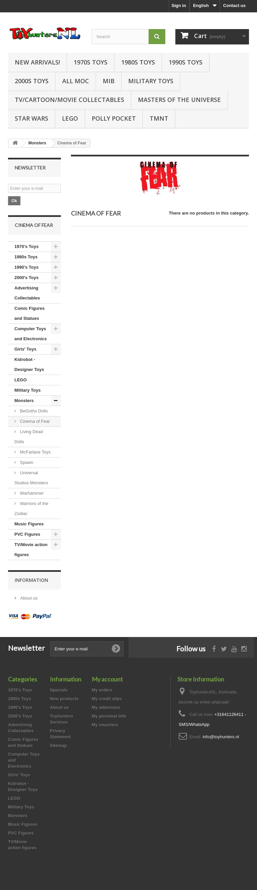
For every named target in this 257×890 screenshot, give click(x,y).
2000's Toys (26, 277)
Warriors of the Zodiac (31, 508)
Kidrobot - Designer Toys (29, 364)
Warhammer (31, 493)
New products (64, 698)
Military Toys (150, 81)
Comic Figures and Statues (29, 313)
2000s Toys (32, 81)
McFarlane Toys (35, 452)
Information (31, 580)
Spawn (26, 462)
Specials (59, 689)
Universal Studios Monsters (31, 477)
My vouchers (105, 724)
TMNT (159, 118)
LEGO (70, 118)
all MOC (75, 81)
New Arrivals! (37, 62)
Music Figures (29, 523)
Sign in (179, 5)
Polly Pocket (114, 118)
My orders (102, 689)
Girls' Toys (25, 349)
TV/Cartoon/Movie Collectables (69, 100)
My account (107, 679)
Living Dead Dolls (28, 436)
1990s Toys (185, 62)
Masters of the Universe (179, 100)
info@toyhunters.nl (221, 736)
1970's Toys (26, 246)
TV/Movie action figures (31, 549)
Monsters (24, 400)
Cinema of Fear (34, 421)
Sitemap (58, 745)
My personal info (109, 716)
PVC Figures (27, 534)
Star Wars (31, 118)
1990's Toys (26, 267)
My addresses (106, 707)
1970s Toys (90, 62)
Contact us (234, 5)
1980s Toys (138, 62)
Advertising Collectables (27, 292)
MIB (108, 81)
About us (28, 598)
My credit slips (107, 698)
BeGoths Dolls (33, 410)
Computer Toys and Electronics (30, 333)
